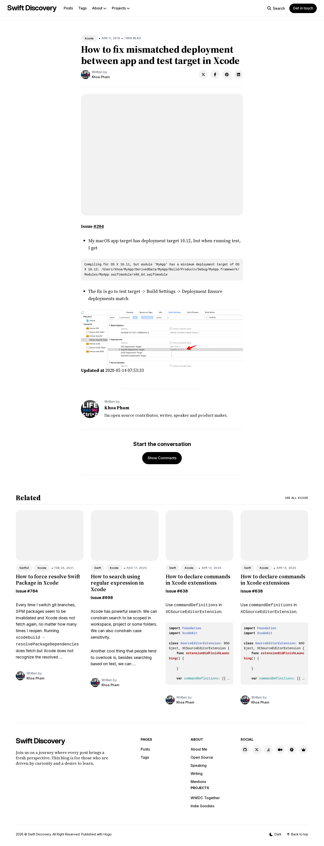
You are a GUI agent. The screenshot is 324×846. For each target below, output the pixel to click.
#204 (98, 226)
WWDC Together (205, 798)
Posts (68, 8)
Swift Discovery (31, 7)
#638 (182, 591)
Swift (97, 568)
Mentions (198, 781)
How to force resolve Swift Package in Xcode (48, 580)
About (99, 8)
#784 (32, 591)
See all (296, 498)
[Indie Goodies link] (303, 749)
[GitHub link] (245, 749)
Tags (82, 8)
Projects (121, 8)
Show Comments (162, 458)
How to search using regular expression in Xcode (117, 583)
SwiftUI (24, 568)
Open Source (202, 757)
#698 (107, 597)
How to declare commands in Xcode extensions (273, 580)
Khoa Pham (101, 77)
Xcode (89, 38)
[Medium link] (280, 749)
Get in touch (303, 8)
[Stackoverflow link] (268, 749)
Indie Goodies (202, 806)
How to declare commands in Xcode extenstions (198, 580)
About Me (199, 749)
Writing (196, 773)
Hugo (108, 834)
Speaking (199, 765)
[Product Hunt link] (291, 749)
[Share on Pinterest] (226, 74)
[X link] (256, 749)
